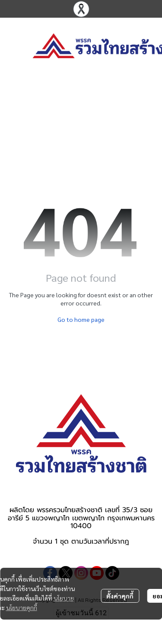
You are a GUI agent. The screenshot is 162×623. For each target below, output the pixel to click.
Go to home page (81, 319)
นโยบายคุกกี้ (21, 607)
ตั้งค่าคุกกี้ (119, 596)
